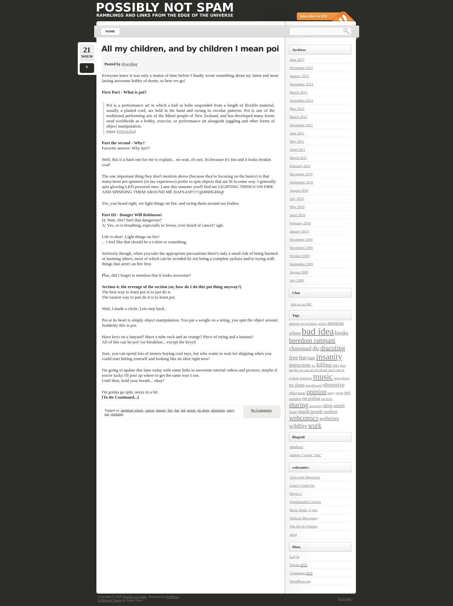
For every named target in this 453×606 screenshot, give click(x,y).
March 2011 (298, 158)
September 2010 (301, 182)
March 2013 (298, 92)
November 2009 (301, 248)
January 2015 (299, 76)
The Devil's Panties (303, 526)
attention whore (132, 410)
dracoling (130, 64)
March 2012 (298, 117)
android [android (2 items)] (294, 323)
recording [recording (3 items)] (311, 398)
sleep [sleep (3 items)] (328, 405)
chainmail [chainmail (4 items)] (300, 348)
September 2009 (301, 264)
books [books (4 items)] (341, 332)
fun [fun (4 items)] (302, 357)
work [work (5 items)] (314, 425)
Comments (301, 573)
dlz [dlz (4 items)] (315, 348)
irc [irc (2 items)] (313, 365)
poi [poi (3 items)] (347, 392)
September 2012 (301, 100)
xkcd (293, 534)
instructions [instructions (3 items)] (300, 365)
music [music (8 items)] (323, 376)
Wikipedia (125, 131)
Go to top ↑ (345, 598)
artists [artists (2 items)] (322, 323)
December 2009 (301, 239)
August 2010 (299, 190)
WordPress (172, 596)
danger (161, 410)
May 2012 (297, 109)
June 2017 (297, 59)
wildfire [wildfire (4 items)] (298, 426)
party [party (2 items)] (331, 393)
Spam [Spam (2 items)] (293, 412)
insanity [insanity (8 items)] (329, 356)
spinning (117, 414)
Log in (294, 557)
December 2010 (301, 174)
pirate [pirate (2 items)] (340, 393)
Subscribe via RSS (313, 16)
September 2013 (301, 84)
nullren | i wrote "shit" (305, 455)
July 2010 (297, 198)
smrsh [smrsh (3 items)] (338, 405)
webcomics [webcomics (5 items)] (303, 418)
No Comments (261, 410)
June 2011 (297, 133)
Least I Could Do (302, 485)
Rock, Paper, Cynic (303, 510)
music (191, 410)
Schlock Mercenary (304, 518)
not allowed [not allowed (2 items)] (314, 385)
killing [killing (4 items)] (323, 364)
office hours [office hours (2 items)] (297, 393)
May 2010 (297, 207)
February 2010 (300, 223)
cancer (149, 410)
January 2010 (299, 231)
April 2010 (297, 215)
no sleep (203, 410)
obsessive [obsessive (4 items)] (333, 384)
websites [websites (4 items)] (329, 418)
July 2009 (297, 280)
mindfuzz (296, 447)
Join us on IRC (301, 304)
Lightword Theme (110, 600)
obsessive (218, 410)
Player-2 (296, 493)
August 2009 (299, 272)
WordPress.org (300, 581)
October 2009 (299, 256)
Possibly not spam (134, 596)
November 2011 (301, 125)
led (183, 410)
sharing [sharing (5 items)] (298, 404)
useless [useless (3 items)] (330, 411)
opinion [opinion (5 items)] (317, 391)
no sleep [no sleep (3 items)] (297, 385)
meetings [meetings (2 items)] (306, 378)
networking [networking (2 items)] (342, 378)
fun (176, 410)
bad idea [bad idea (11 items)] (318, 331)
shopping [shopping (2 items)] (315, 406)
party (230, 410)
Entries (298, 565)
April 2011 (297, 149)
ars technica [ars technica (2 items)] (309, 323)
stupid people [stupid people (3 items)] (310, 411)
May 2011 (297, 141)
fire (169, 410)
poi (107, 414)
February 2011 (300, 166)
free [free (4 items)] (293, 357)
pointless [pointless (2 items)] (295, 399)
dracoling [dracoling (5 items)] (332, 348)
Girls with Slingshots (305, 477)
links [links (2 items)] (335, 365)
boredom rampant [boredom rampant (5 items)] (312, 340)
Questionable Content (305, 502)
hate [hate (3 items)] (311, 357)
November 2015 (301, 68)
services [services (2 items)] (326, 399)
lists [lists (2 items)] (342, 365)
